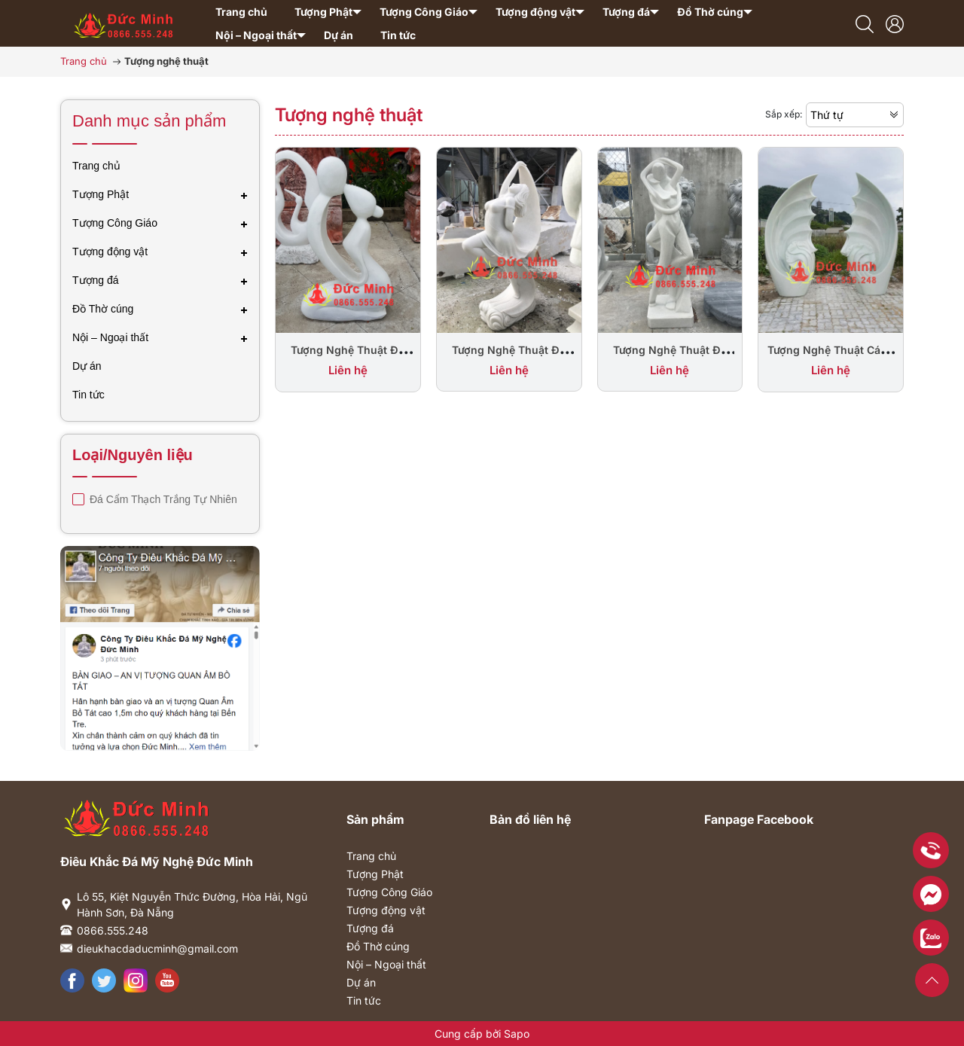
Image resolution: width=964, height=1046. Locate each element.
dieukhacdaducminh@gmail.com (157, 948)
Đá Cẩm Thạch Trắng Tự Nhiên (162, 499)
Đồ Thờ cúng (378, 946)
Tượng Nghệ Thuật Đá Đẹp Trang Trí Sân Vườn (348, 357)
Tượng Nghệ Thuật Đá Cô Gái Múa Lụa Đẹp (509, 357)
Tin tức (363, 1000)
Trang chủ (371, 855)
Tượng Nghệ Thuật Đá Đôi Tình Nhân (670, 357)
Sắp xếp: (783, 114)
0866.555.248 (112, 930)
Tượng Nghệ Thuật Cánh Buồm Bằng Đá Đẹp (830, 357)
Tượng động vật (386, 910)
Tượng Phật (375, 874)
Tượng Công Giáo (389, 892)
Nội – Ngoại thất (386, 964)
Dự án (361, 982)
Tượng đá (370, 928)
